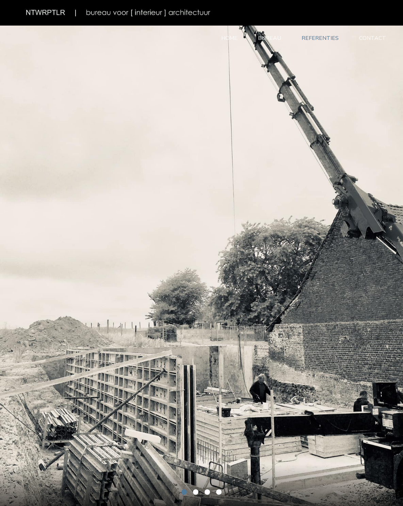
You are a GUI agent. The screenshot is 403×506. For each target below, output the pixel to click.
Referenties (320, 38)
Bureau (269, 38)
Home (229, 38)
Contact (372, 38)
